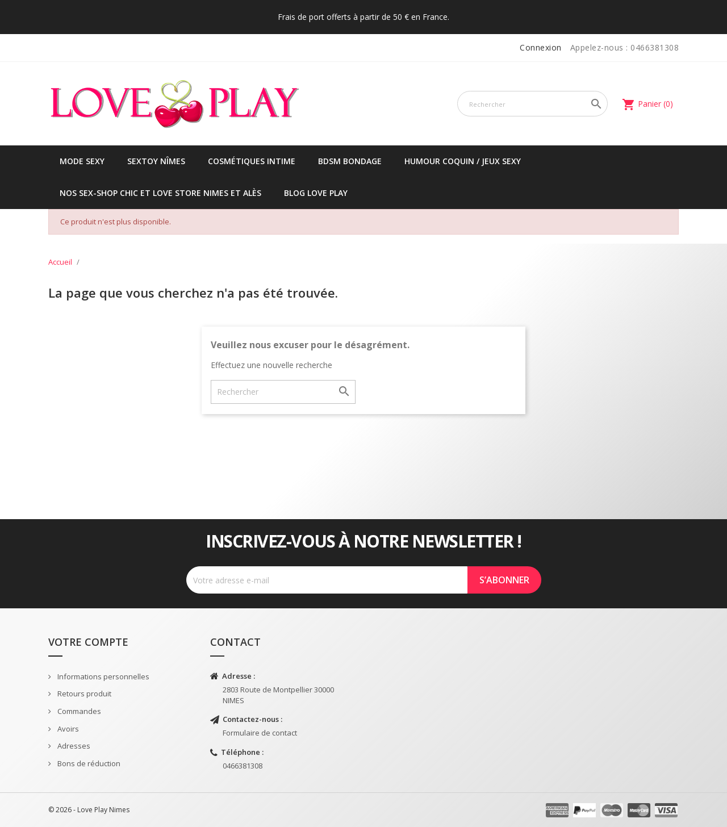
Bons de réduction (88, 763)
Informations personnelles (102, 676)
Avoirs (67, 729)
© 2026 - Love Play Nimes (88, 810)
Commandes (78, 711)
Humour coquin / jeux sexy (462, 161)
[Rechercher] (532, 103)
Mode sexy (82, 161)
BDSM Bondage (350, 161)
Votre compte (88, 642)
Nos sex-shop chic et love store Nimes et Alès (160, 192)
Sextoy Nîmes (156, 161)
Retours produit (83, 693)
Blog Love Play (316, 192)
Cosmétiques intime (251, 161)
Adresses (73, 746)
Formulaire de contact (260, 733)
